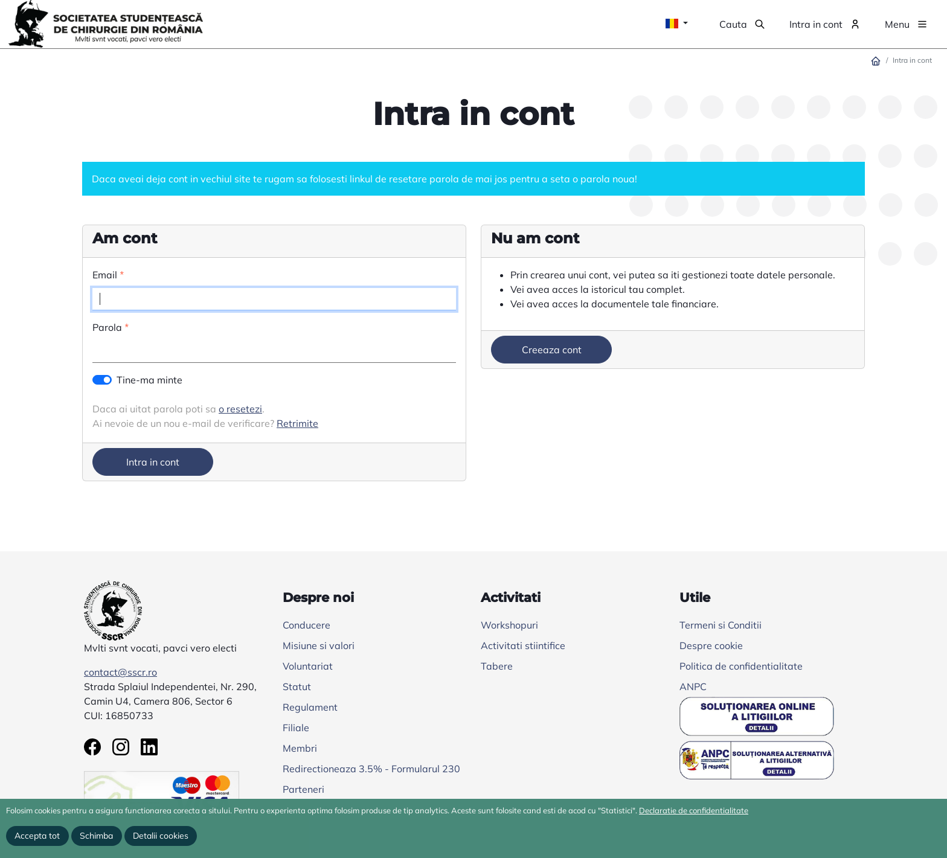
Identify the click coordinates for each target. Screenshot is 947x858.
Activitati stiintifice (523, 645)
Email (104, 275)
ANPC (693, 686)
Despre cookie (711, 645)
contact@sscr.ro (120, 672)
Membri (300, 748)
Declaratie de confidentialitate (693, 810)
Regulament (310, 707)
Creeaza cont (552, 350)
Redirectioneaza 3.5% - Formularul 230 (371, 769)
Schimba (96, 835)
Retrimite (297, 423)
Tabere (497, 666)
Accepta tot (37, 835)
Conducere (306, 625)
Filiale (296, 728)
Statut (297, 686)
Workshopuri (509, 625)
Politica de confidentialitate (741, 666)
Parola (107, 327)
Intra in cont (152, 462)
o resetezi (240, 409)
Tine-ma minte (149, 380)
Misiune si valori (319, 645)
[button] (742, 24)
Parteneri (303, 789)
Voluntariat (308, 666)
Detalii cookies (160, 835)
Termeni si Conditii (720, 625)
